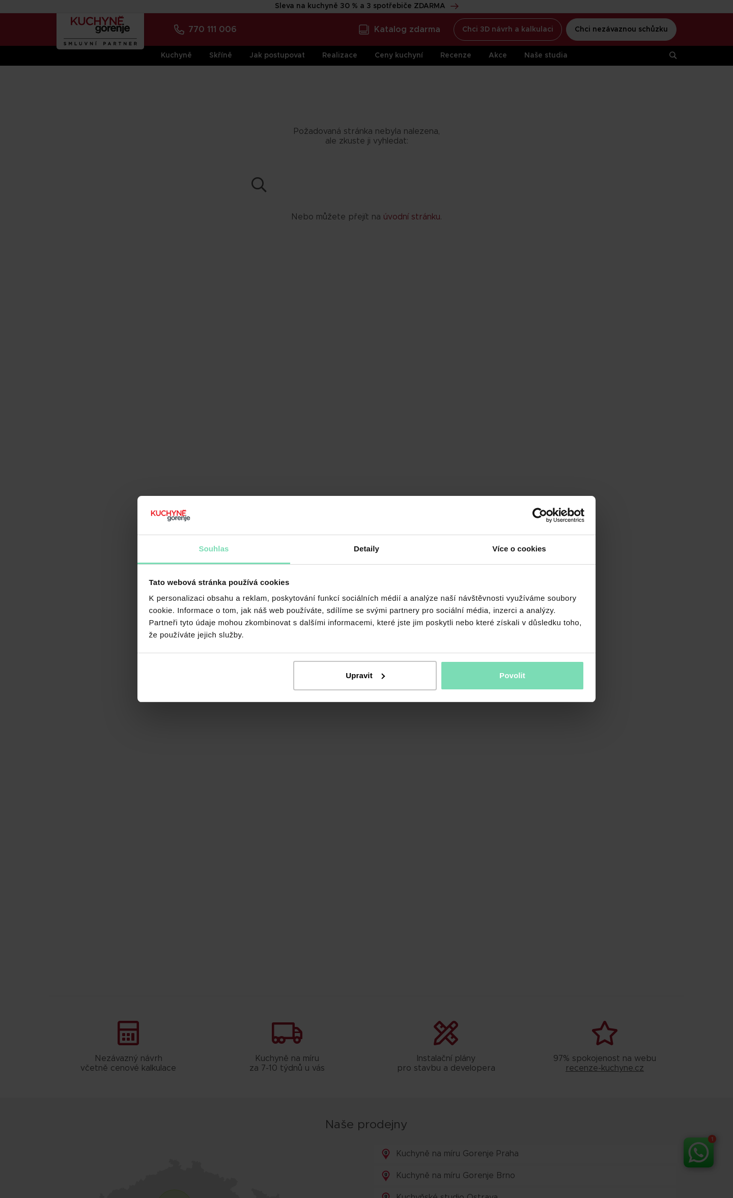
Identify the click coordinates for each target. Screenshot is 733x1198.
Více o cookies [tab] (519, 548)
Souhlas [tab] (214, 548)
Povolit (512, 675)
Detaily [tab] (366, 548)
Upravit (365, 675)
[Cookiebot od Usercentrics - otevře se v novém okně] (539, 515)
